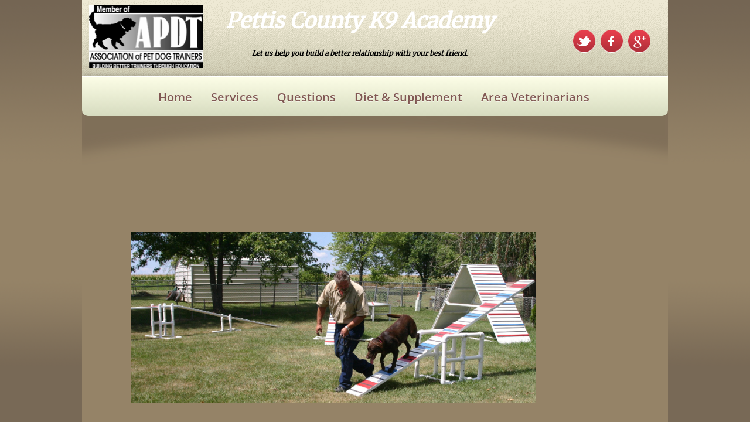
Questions (306, 97)
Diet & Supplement (408, 97)
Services (234, 97)
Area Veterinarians (535, 97)
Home (175, 97)
